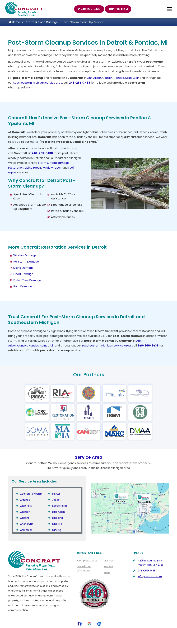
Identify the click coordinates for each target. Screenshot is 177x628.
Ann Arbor (94, 78)
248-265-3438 (89, 9)
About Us (61, 612)
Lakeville (57, 505)
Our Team (110, 542)
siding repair (33, 168)
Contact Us (78, 612)
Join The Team (118, 9)
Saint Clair (132, 78)
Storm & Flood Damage (42, 22)
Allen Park (26, 487)
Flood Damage (23, 274)
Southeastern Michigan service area (37, 83)
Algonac (25, 481)
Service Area (88, 438)
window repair (52, 168)
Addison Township (31, 475)
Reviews (108, 547)
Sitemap (115, 612)
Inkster (56, 475)
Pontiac (119, 78)
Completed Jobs (87, 542)
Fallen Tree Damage (27, 280)
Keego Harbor (60, 487)
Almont (24, 499)
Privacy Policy (98, 612)
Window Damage (24, 255)
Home (14, 22)
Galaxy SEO (95, 623)
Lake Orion (58, 493)
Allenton (25, 493)
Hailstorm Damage (26, 262)
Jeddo (56, 481)
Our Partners (88, 374)
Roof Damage (22, 286)
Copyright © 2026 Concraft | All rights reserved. (89, 619)
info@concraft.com (150, 557)
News (107, 553)
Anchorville (26, 505)
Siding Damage (23, 268)
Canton (107, 78)
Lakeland (57, 499)
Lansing (56, 511)
